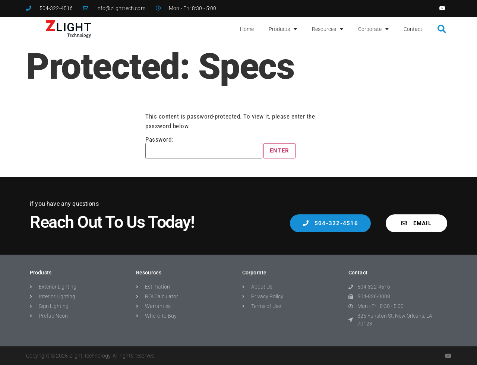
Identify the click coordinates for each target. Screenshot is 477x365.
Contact (413, 29)
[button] (441, 29)
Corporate (373, 29)
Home (247, 29)
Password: (203, 147)
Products (283, 29)
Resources (327, 29)
